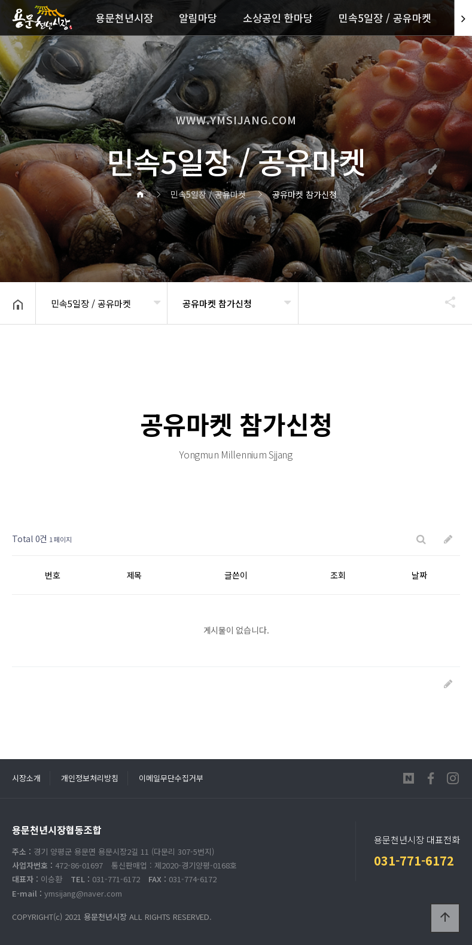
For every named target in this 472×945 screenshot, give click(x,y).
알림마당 (198, 17)
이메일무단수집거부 (171, 778)
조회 (338, 575)
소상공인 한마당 (278, 17)
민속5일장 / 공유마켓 (385, 17)
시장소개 (26, 778)
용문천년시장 (124, 17)
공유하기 (444, 302)
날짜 (419, 575)
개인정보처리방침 (89, 778)
